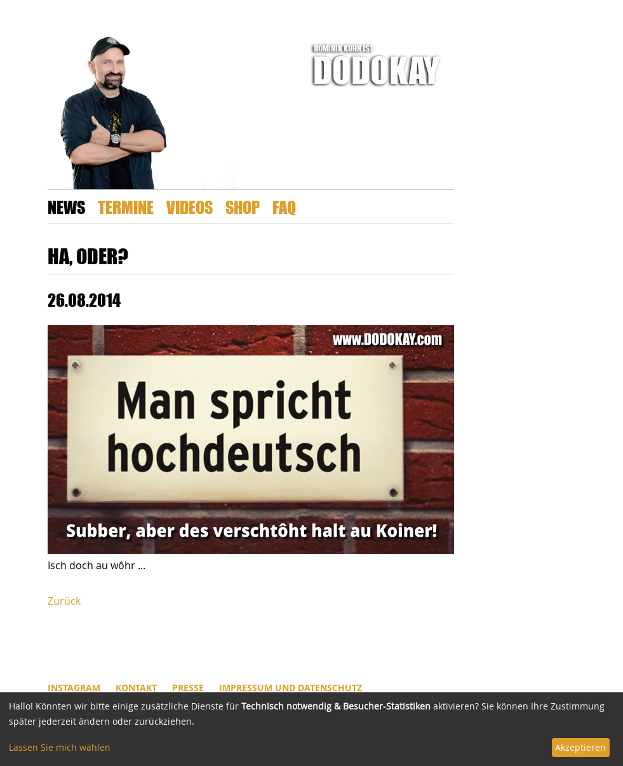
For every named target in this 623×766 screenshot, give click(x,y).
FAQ (284, 206)
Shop (242, 206)
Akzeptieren (580, 747)
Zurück (64, 601)
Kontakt (136, 688)
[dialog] (311, 729)
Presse (188, 688)
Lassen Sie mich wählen (60, 747)
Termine (126, 206)
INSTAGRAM (74, 688)
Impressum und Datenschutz (290, 688)
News (66, 206)
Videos (189, 206)
